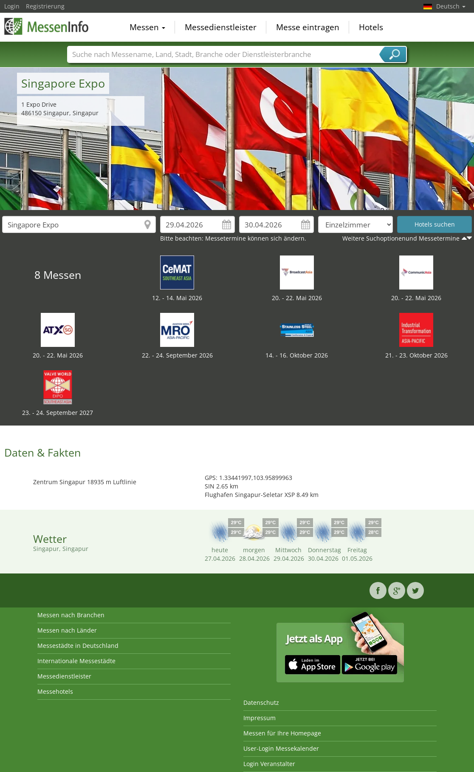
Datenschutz (261, 702)
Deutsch (451, 6)
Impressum (259, 718)
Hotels (371, 27)
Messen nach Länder (67, 630)
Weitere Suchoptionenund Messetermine (401, 238)
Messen (147, 27)
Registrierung (45, 6)
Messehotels (55, 691)
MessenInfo (46, 26)
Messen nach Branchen (70, 615)
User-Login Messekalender (281, 748)
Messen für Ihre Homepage (282, 733)
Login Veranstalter (269, 764)
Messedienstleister (221, 27)
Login (12, 6)
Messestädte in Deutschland (77, 645)
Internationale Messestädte (76, 661)
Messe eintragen (307, 27)
